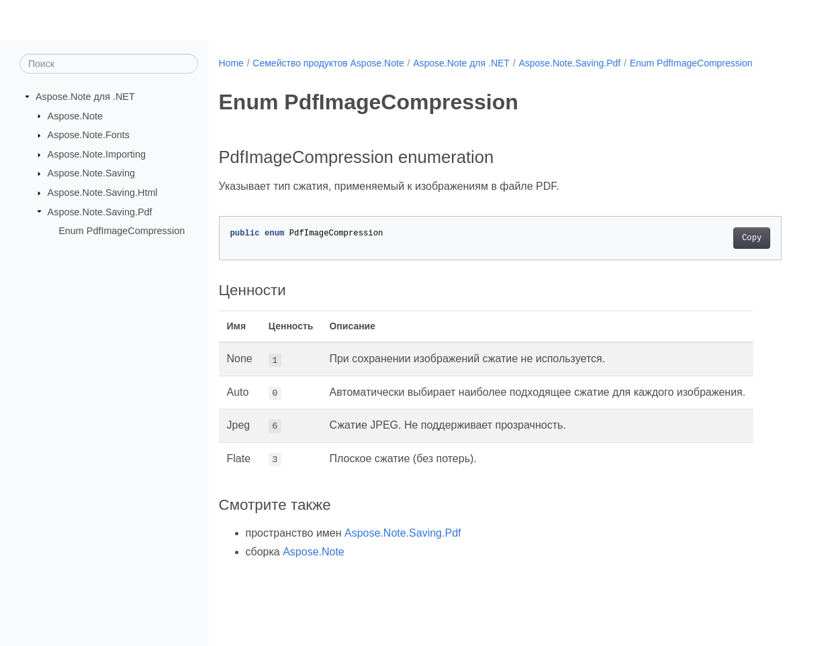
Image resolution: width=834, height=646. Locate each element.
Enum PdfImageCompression (121, 230)
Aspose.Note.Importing (97, 154)
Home (231, 63)
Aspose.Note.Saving (91, 173)
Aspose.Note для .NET (85, 96)
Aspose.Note (75, 115)
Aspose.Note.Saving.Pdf (100, 211)
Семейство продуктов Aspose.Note (328, 63)
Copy (751, 238)
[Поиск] (108, 64)
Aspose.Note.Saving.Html (103, 192)
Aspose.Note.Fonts (89, 134)
